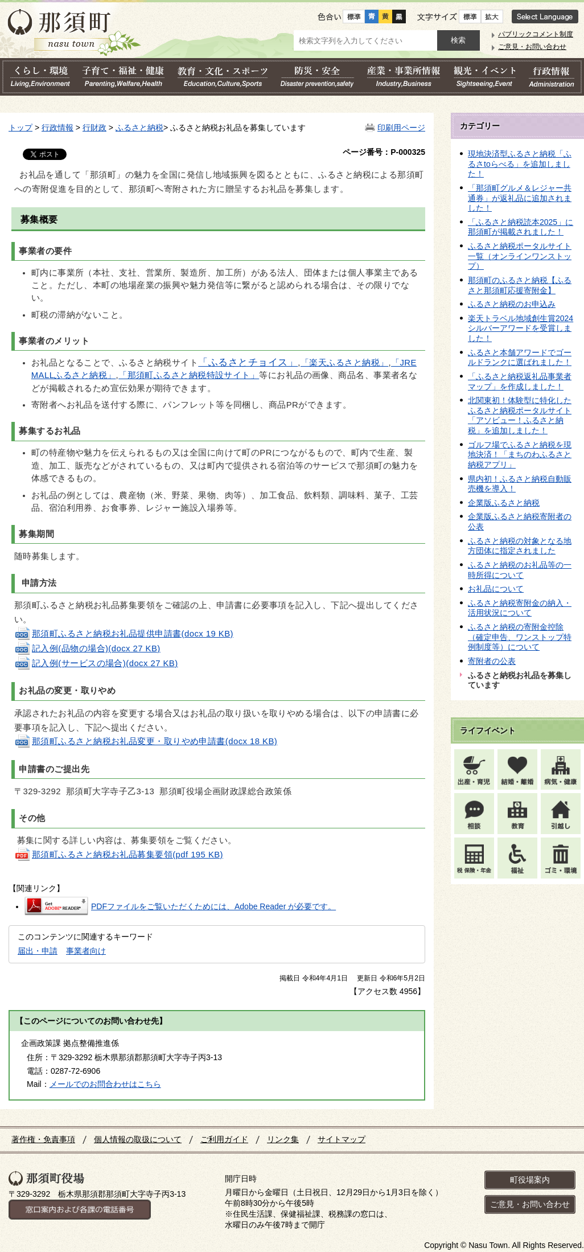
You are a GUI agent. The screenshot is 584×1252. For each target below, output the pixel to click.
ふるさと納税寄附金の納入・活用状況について (519, 608)
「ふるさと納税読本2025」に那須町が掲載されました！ (520, 227)
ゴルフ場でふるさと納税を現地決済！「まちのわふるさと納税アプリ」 (519, 454)
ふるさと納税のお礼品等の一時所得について (519, 570)
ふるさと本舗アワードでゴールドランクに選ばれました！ (519, 357)
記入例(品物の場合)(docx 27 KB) (87, 648)
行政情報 (57, 127)
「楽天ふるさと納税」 (344, 362)
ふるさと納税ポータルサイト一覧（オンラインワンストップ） (519, 255)
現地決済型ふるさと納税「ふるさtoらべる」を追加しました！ (519, 163)
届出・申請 (37, 950)
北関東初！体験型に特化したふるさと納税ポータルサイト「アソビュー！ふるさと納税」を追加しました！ (519, 415)
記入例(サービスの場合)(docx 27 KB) (96, 663)
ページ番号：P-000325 (384, 152)
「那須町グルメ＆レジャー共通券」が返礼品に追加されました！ (519, 197)
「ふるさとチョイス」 (248, 362)
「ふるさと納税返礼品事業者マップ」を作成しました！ (519, 381)
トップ (20, 127)
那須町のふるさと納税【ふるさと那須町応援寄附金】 (519, 285)
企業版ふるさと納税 (504, 502)
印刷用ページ (401, 127)
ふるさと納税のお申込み (512, 304)
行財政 (94, 127)
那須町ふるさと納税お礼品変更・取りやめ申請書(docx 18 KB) (145, 741)
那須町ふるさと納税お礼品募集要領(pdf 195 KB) (118, 854)
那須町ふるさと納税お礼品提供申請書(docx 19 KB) (123, 633)
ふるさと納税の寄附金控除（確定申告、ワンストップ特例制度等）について (519, 636)
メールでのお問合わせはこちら (105, 1084)
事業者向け (86, 950)
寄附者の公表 (492, 661)
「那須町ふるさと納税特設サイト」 (188, 375)
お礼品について (496, 588)
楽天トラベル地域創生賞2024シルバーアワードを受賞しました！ (520, 328)
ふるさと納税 (139, 127)
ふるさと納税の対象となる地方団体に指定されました (519, 546)
